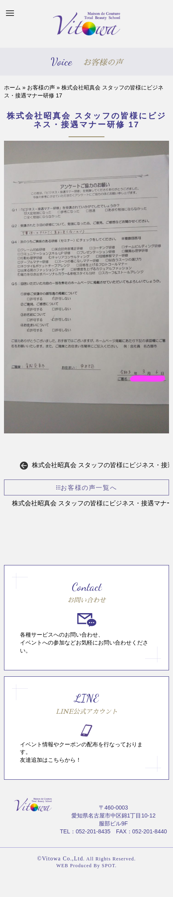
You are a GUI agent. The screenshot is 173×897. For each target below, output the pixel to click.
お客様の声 (41, 87)
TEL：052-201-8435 (85, 831)
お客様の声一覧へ (86, 487)
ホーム (12, 87)
